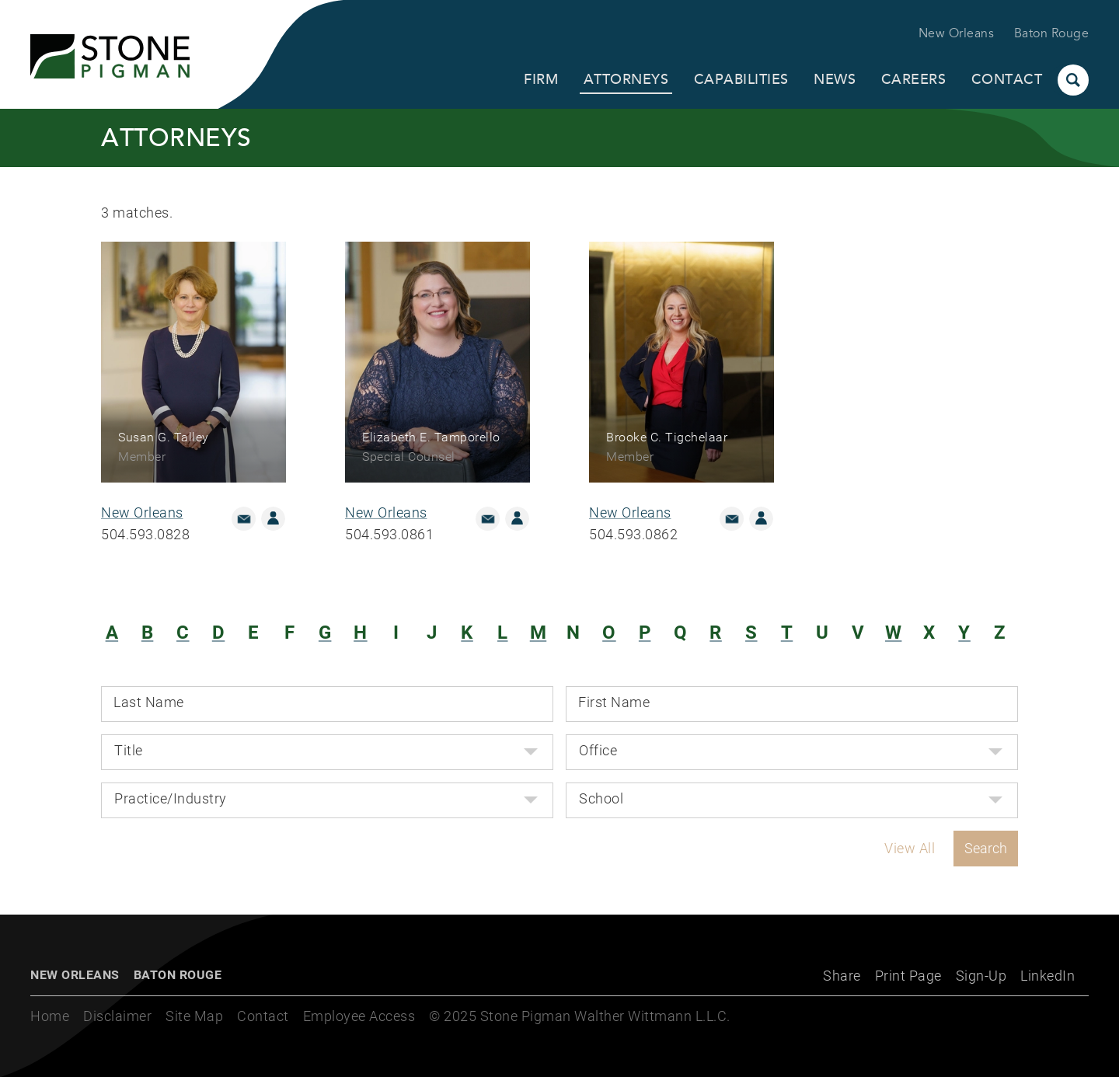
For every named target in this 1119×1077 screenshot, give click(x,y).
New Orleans (957, 33)
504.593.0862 (633, 534)
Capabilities (741, 79)
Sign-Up (981, 975)
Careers (913, 79)
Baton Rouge (1051, 33)
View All (909, 848)
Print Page (908, 975)
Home (49, 1016)
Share (842, 975)
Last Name (148, 702)
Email (244, 519)
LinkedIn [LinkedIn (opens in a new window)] (1047, 975)
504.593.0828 (145, 534)
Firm (541, 79)
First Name (614, 702)
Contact (1007, 79)
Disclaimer (117, 1016)
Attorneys (626, 79)
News (835, 79)
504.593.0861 (389, 534)
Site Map (194, 1016)
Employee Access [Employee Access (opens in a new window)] (359, 1016)
